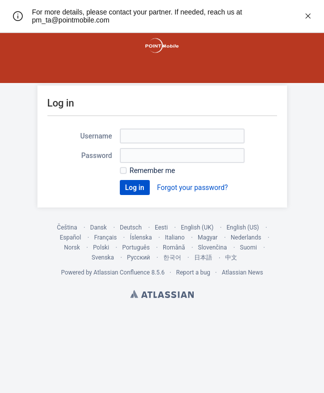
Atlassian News (242, 272)
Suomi (248, 247)
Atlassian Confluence (121, 272)
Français (105, 237)
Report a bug (193, 272)
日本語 (203, 257)
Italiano (175, 237)
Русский (138, 257)
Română (174, 247)
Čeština (67, 227)
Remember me (152, 170)
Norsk (72, 247)
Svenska (103, 257)
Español (70, 237)
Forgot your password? (192, 188)
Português (136, 247)
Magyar (208, 237)
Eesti (161, 227)
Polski (101, 247)
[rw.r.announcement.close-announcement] (308, 16)
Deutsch (131, 227)
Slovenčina (212, 247)
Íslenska (141, 237)
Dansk (98, 227)
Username (96, 136)
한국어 (172, 257)
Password (96, 156)
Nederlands (246, 237)
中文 (231, 257)
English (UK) (197, 227)
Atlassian (162, 294)
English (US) (243, 227)
